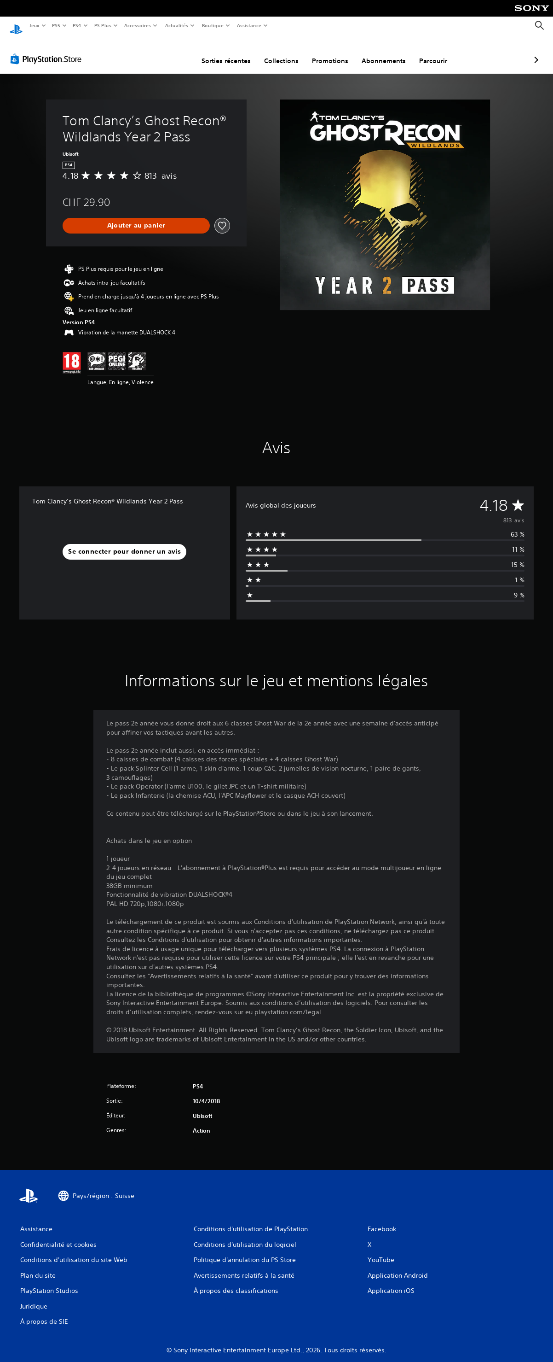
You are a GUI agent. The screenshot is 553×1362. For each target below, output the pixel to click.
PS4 (77, 25)
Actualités (176, 25)
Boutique (212, 25)
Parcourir (384, 52)
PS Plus (102, 25)
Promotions (281, 52)
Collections (232, 52)
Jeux (34, 25)
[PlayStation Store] (47, 50)
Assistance (249, 25)
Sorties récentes (177, 52)
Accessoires (137, 25)
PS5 (56, 25)
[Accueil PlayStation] (16, 26)
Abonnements (335, 52)
